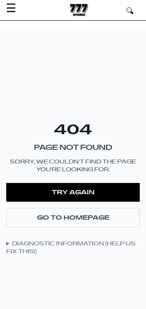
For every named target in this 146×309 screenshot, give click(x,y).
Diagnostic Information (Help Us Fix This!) (71, 247)
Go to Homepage (73, 218)
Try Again (73, 192)
